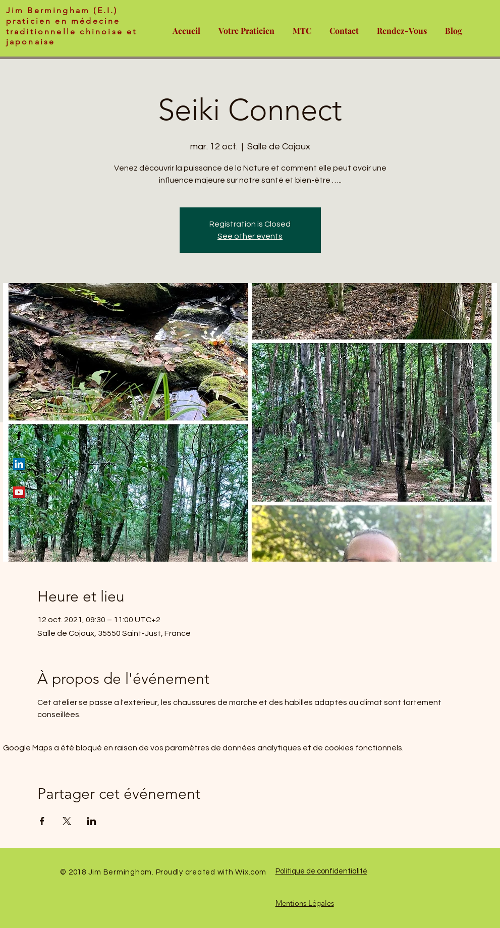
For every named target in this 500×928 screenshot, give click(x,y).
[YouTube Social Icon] (19, 492)
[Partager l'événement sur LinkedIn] (91, 821)
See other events (250, 236)
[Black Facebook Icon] (19, 436)
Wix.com (250, 872)
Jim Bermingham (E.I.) (62, 10)
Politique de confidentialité (321, 871)
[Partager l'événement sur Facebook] (42, 821)
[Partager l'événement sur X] (67, 821)
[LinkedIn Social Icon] (19, 464)
